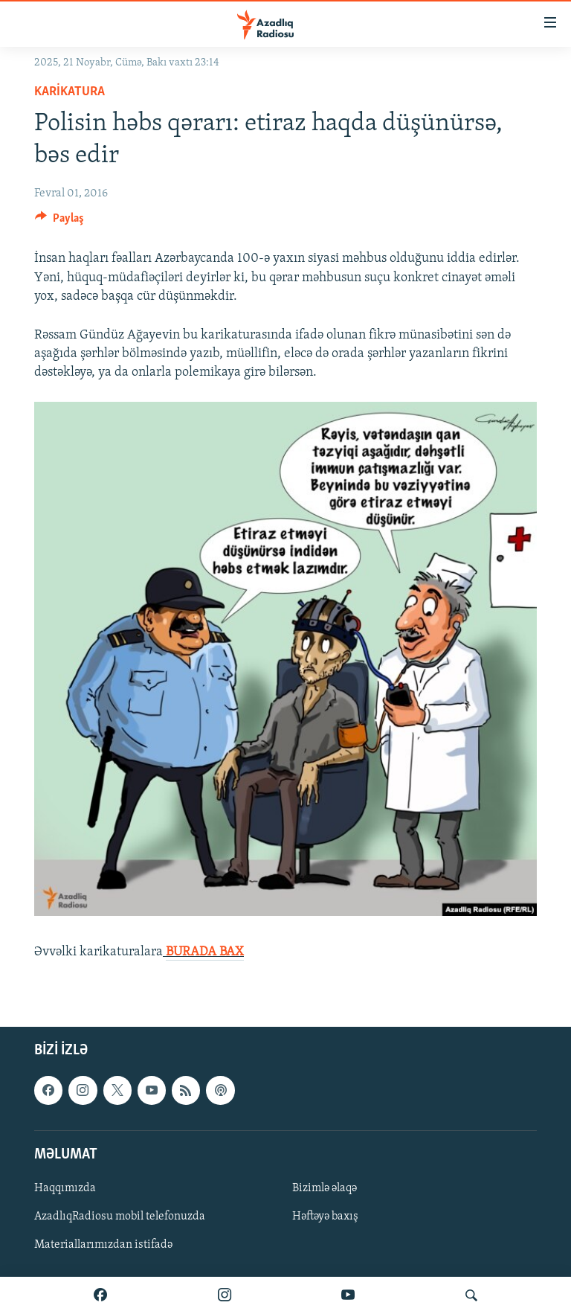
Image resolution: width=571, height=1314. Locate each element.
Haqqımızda (65, 1188)
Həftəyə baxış (325, 1216)
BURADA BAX (205, 952)
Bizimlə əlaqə (324, 1188)
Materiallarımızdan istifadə (103, 1245)
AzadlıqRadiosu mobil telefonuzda (119, 1216)
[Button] (59, 222)
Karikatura (69, 92)
